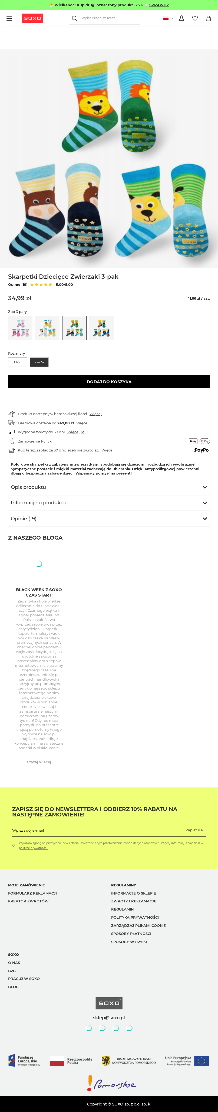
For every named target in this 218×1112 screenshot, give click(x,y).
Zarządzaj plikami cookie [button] (138, 925)
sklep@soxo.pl (109, 1017)
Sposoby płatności (131, 933)
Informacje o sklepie (133, 893)
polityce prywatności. (33, 848)
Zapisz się (194, 830)
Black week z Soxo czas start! (39, 592)
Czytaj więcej (39, 762)
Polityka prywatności (135, 917)
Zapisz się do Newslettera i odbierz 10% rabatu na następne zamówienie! (94, 811)
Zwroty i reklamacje (133, 901)
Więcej (96, 414)
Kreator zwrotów (28, 901)
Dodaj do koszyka (109, 381)
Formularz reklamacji (32, 893)
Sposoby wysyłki (129, 942)
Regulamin (122, 909)
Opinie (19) (18, 284)
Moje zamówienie (26, 885)
